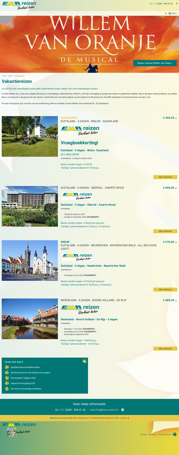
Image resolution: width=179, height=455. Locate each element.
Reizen (10, 76)
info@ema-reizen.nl (106, 409)
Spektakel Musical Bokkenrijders (22, 367)
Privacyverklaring (165, 434)
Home (4, 76)
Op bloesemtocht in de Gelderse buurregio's (27, 372)
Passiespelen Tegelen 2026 (20, 378)
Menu (174, 13)
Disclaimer (152, 434)
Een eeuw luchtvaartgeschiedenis (22, 388)
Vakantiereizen (19, 76)
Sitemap (143, 434)
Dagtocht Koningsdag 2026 (19, 383)
